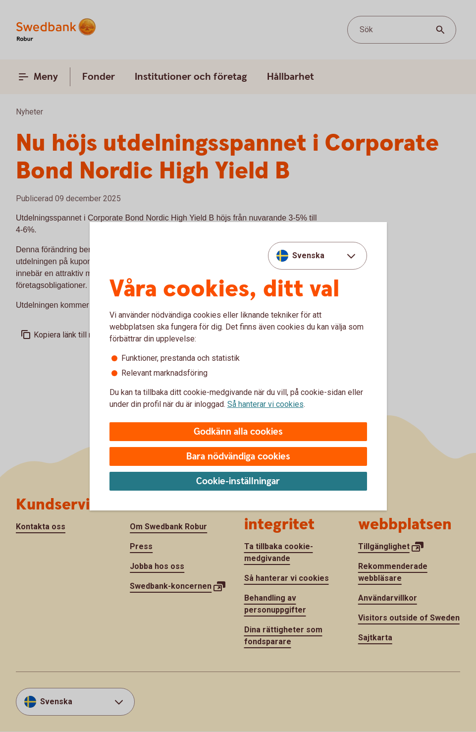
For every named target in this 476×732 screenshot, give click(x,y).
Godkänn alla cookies (238, 432)
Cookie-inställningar (238, 481)
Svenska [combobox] (308, 255)
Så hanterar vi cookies (265, 404)
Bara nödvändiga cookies (238, 456)
